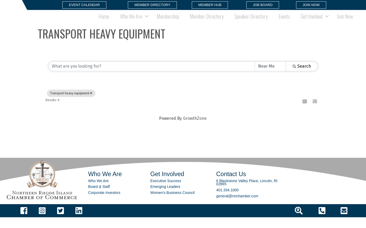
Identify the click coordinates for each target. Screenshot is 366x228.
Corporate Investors (104, 203)
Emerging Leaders (165, 197)
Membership (168, 21)
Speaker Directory (251, 21)
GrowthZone (195, 129)
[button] (84, 5)
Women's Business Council (172, 203)
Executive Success (165, 191)
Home (104, 21)
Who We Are (131, 21)
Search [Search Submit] (302, 76)
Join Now (345, 21)
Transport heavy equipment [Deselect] (71, 104)
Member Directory (207, 21)
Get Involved (312, 21)
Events (284, 21)
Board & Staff (99, 197)
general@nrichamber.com (237, 206)
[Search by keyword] (151, 77)
